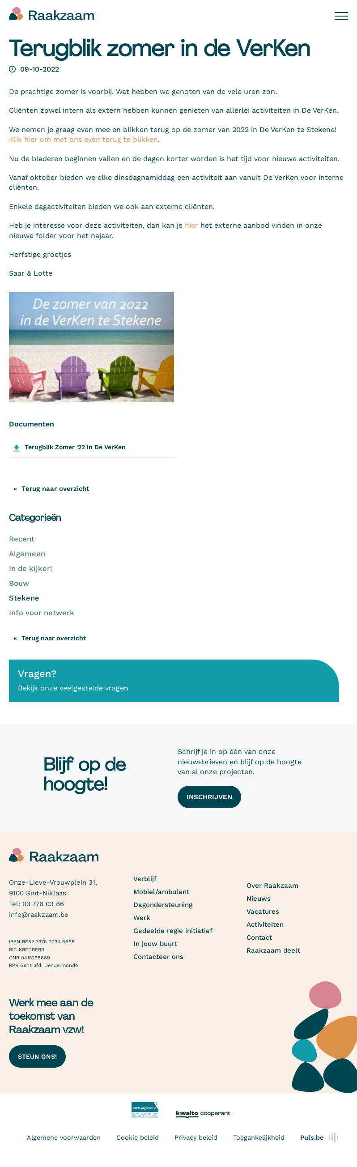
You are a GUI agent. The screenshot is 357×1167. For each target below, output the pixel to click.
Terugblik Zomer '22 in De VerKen (75, 447)
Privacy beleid (195, 1137)
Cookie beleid (137, 1137)
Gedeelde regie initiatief (172, 931)
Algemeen (27, 553)
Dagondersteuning (162, 905)
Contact (259, 937)
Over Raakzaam (272, 886)
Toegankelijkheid (259, 1137)
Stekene (24, 598)
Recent (21, 539)
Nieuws (258, 898)
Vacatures (262, 911)
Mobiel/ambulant (161, 892)
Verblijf (145, 879)
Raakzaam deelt (273, 950)
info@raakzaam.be (38, 915)
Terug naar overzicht (53, 638)
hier (191, 225)
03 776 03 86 (43, 904)
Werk (141, 918)
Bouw (19, 583)
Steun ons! (37, 1056)
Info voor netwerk (41, 613)
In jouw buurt (155, 944)
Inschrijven (209, 797)
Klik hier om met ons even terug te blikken (83, 139)
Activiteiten (265, 924)
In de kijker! (30, 568)
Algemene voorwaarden (64, 1137)
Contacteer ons (158, 957)
